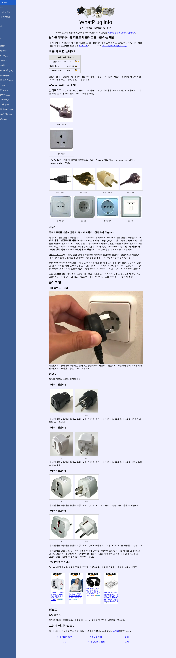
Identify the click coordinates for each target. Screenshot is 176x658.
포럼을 (118, 631)
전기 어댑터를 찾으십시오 (117, 46)
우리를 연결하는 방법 (99, 642)
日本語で (7, 89)
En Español (6, 51)
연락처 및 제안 (98, 637)
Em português (10, 70)
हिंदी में (6, 85)
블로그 (4, 26)
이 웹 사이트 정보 (67, 637)
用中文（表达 (9, 80)
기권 (130, 637)
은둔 (67, 642)
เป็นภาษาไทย (9, 114)
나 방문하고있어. (9, 17)
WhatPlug (7, 2)
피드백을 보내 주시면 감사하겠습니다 (124, 33)
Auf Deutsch (7, 60)
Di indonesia (9, 99)
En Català (6, 65)
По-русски (8, 94)
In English (6, 46)
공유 (130, 642)
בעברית (6, 119)
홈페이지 (5, 7)
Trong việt (8, 104)
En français (8, 75)
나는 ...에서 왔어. (9, 12)
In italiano (8, 55)
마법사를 (86, 46)
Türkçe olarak (9, 109)
